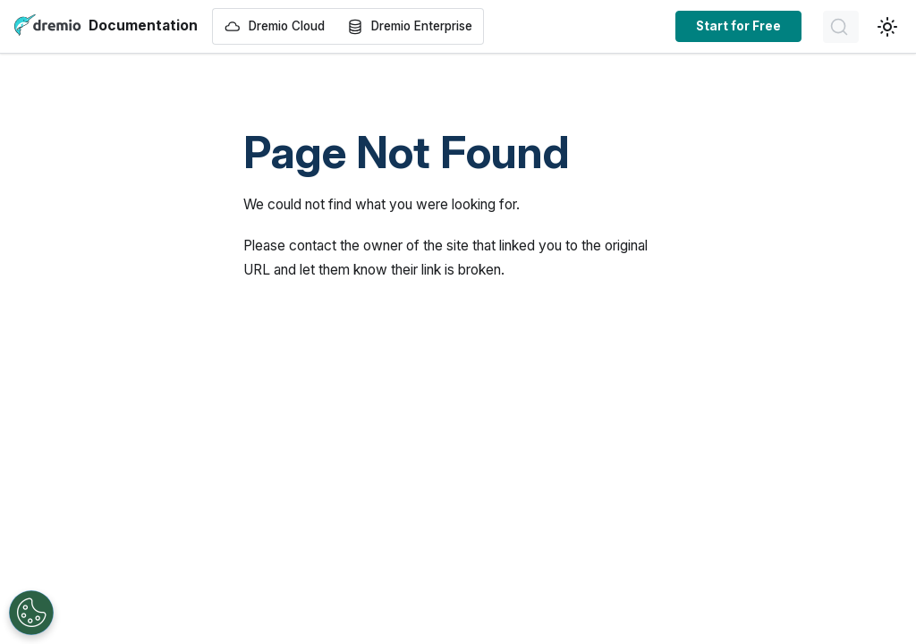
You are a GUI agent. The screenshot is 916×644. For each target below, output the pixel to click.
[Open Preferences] (31, 612)
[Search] (841, 27)
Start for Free (738, 26)
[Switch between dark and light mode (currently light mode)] (887, 27)
